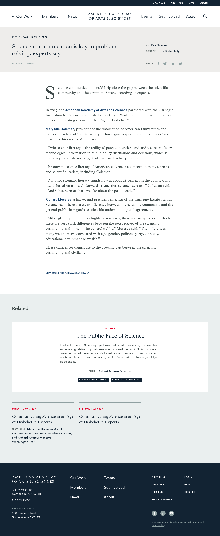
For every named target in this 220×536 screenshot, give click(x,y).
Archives (177, 3)
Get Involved (169, 17)
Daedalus (158, 477)
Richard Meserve (58, 199)
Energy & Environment (93, 380)
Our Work (24, 17)
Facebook (154, 513)
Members (50, 17)
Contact (190, 492)
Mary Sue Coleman (60, 129)
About (191, 17)
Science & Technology (126, 380)
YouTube (171, 513)
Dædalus (159, 3)
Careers (157, 492)
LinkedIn (163, 513)
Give (191, 3)
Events (146, 17)
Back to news (25, 64)
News (72, 17)
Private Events (162, 500)
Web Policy (158, 525)
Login (204, 3)
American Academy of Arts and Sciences (96, 110)
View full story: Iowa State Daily (68, 273)
